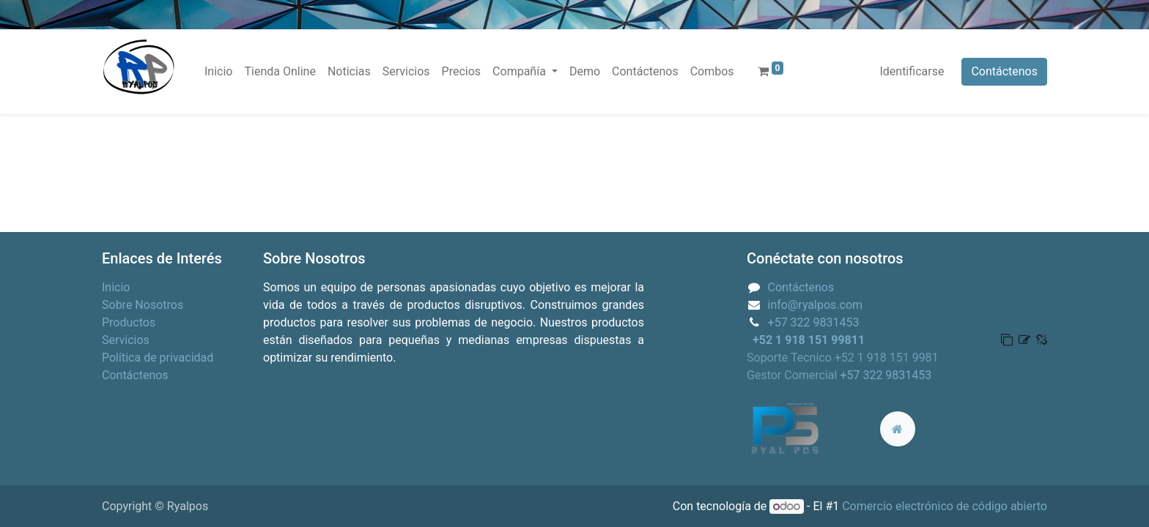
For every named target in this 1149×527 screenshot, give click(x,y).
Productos (128, 322)
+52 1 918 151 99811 (809, 340)
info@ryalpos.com (815, 305)
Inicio (116, 287)
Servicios (125, 340)
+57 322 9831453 (814, 322)
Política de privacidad (157, 358)
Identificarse (911, 71)
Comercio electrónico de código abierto (944, 506)
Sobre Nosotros (142, 305)
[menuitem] (218, 71)
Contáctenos (1004, 71)
